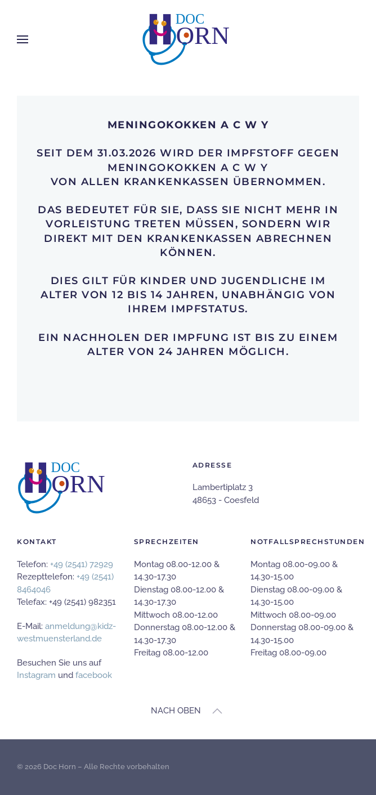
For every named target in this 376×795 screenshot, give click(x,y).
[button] (22, 39)
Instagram (36, 675)
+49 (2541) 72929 (81, 564)
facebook (93, 675)
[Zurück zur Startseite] (188, 39)
